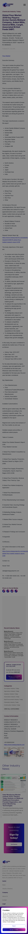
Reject (14, 926)
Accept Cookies (14, 929)
